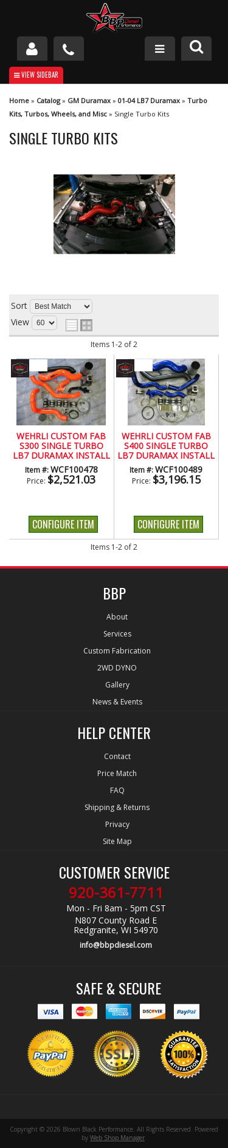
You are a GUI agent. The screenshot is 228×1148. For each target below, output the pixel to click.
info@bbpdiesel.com (116, 945)
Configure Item (63, 524)
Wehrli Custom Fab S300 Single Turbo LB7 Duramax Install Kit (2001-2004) (61, 446)
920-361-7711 (116, 892)
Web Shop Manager (117, 1137)
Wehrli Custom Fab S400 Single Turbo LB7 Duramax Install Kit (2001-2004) (166, 446)
